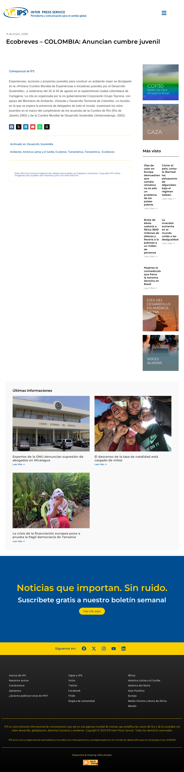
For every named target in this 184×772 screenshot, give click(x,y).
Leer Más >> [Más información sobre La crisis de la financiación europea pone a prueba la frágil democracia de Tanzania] (19, 541)
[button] (11, 126)
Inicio (71, 680)
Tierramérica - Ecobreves (99, 152)
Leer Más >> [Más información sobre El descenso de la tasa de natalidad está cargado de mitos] (101, 464)
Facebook (74, 690)
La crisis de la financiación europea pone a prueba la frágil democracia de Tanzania (46, 535)
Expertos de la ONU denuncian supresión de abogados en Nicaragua (48, 458)
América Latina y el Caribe (38, 152)
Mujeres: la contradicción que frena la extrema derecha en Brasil (153, 276)
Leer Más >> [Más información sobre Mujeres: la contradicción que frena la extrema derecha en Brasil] (150, 288)
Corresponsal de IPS (21, 71)
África (131, 675)
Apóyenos (15, 690)
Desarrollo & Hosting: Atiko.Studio (92, 754)
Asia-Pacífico (136, 690)
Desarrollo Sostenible (40, 144)
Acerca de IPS (17, 675)
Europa (132, 695)
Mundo (132, 706)
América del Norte (139, 685)
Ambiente (16, 152)
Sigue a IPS (75, 675)
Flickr (71, 695)
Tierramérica (75, 152)
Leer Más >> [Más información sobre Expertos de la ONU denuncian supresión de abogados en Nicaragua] (19, 464)
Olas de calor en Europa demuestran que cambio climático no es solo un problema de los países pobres (152, 185)
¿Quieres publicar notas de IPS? (28, 695)
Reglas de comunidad (81, 701)
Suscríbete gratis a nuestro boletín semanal (92, 600)
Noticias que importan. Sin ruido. (92, 587)
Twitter (72, 685)
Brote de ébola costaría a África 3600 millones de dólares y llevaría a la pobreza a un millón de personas (151, 236)
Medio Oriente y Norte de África (147, 701)
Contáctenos (17, 685)
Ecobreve (61, 152)
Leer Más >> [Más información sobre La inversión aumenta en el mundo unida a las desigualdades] (168, 243)
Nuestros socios (19, 680)
